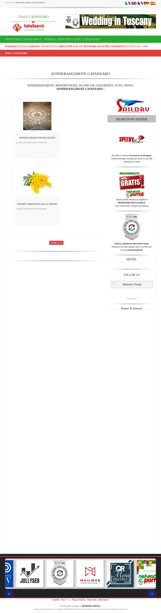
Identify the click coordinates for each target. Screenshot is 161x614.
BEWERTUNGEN (66, 85)
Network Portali (132, 284)
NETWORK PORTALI (91, 606)
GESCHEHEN (104, 85)
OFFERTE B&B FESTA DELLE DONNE (37, 204)
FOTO (118, 85)
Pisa (63, 600)
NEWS (128, 85)
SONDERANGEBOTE (40, 85)
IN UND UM (86, 85)
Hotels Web (92, 600)
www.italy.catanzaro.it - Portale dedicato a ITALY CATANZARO (52, 39)
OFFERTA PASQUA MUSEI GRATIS (37, 137)
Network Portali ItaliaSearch (30, 2)
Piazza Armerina (78, 600)
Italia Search (103, 600)
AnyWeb (55, 600)
